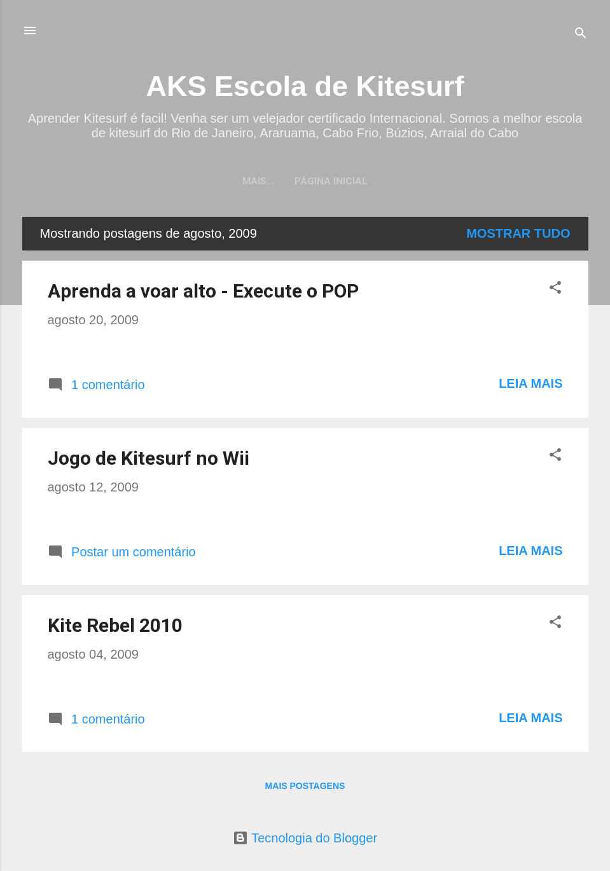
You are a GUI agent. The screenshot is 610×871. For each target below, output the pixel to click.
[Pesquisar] (580, 34)
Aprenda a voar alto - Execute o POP (203, 291)
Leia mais (530, 383)
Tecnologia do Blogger (305, 838)
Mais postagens (305, 786)
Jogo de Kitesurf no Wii (148, 458)
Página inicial (305, 181)
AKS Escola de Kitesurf (305, 86)
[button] (555, 289)
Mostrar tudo (518, 233)
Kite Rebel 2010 (115, 625)
